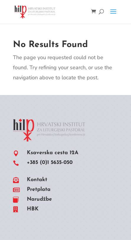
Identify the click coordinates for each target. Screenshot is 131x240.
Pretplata (38, 189)
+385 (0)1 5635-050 (50, 162)
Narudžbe (39, 199)
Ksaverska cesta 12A (52, 153)
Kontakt (37, 180)
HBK (33, 209)
